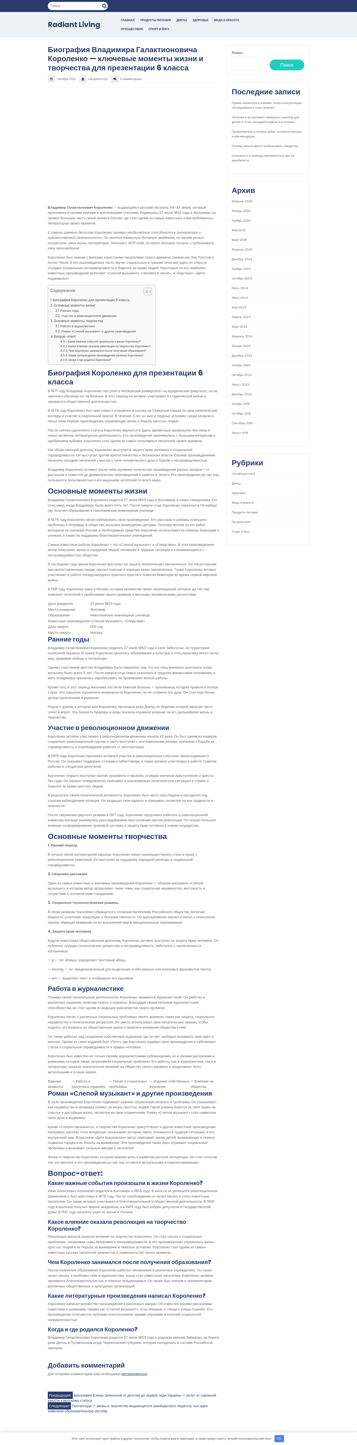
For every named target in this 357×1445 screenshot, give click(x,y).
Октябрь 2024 (242, 278)
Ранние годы (69, 310)
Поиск (105, 5)
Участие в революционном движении (88, 316)
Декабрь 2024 (242, 259)
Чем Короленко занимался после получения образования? (107, 351)
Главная (127, 20)
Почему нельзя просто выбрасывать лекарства (265, 146)
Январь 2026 (241, 211)
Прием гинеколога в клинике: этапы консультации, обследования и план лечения (267, 105)
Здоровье (200, 20)
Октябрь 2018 (241, 413)
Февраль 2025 (242, 249)
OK (279, 1438)
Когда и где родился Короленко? (90, 360)
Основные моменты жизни (74, 305)
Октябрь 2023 (242, 375)
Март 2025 (239, 240)
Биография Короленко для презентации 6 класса (91, 300)
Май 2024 (239, 307)
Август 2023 (240, 384)
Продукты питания (155, 20)
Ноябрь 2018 (241, 404)
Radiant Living (74, 25)
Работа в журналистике (77, 326)
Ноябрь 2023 (241, 365)
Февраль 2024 (242, 336)
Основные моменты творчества (78, 321)
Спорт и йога (158, 29)
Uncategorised (243, 473)
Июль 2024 (240, 288)
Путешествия (132, 29)
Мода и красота (226, 20)
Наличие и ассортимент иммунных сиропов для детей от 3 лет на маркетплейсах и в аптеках (265, 119)
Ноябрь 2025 (241, 220)
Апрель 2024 (241, 317)
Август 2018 (240, 433)
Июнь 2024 (240, 297)
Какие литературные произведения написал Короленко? (106, 355)
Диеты (181, 20)
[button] (145, 292)
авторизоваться (134, 1373)
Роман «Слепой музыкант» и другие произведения (98, 331)
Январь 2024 (241, 346)
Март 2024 (239, 326)
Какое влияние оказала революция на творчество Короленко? (109, 346)
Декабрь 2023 (242, 355)
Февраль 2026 (242, 201)
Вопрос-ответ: (65, 336)
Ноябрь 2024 (241, 269)
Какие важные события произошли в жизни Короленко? (104, 341)
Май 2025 (239, 230)
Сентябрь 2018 (242, 423)
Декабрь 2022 (242, 394)
